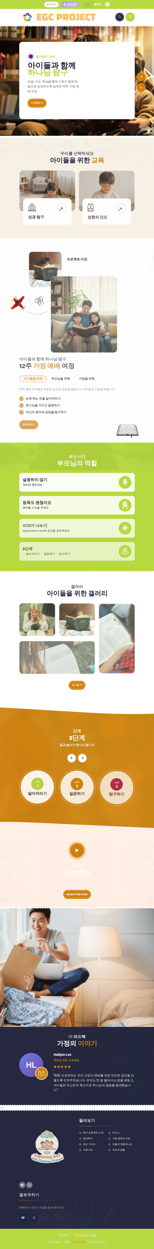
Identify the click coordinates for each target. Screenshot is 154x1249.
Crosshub (78, 1242)
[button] (141, 76)
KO (87, 4)
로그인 (51, 4)
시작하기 (37, 103)
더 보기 (77, 685)
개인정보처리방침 (86, 1235)
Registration (77, 894)
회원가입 (70, 4)
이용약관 (63, 1235)
